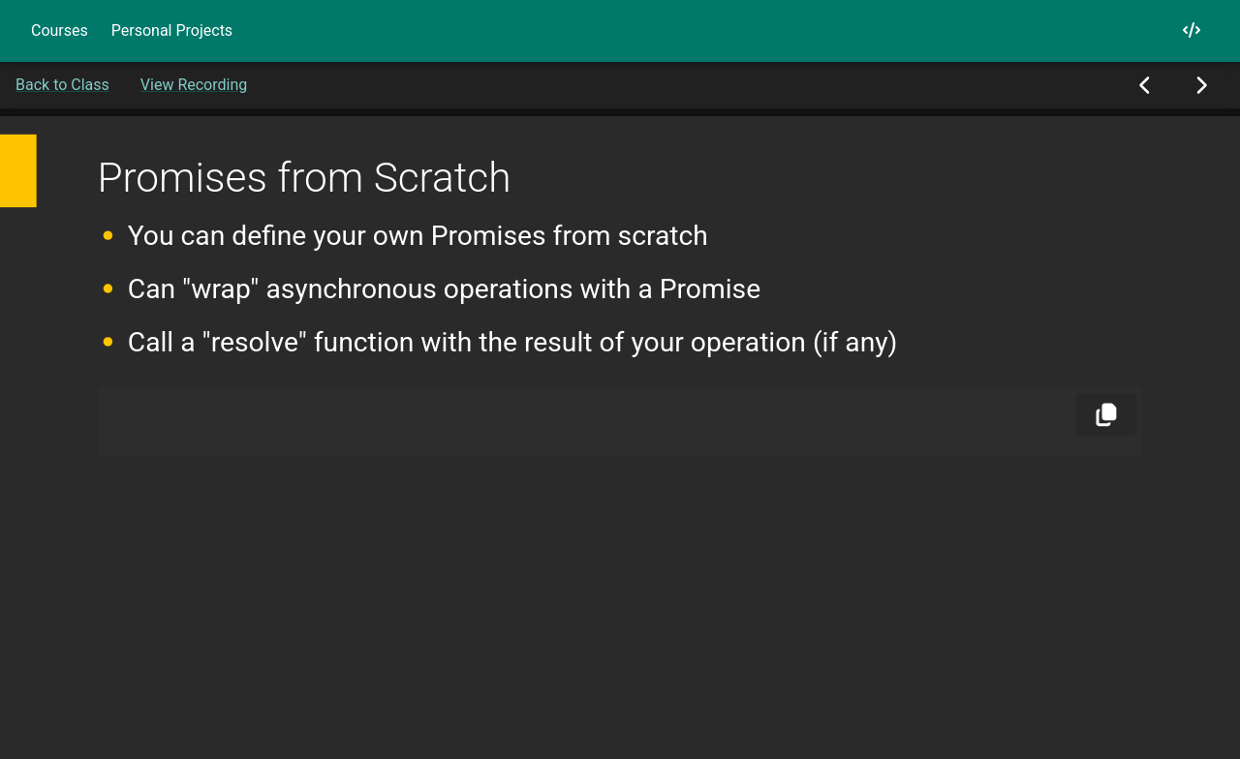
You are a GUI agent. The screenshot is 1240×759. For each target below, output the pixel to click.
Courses (59, 30)
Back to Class (62, 85)
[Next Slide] (1200, 85)
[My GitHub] (1191, 30)
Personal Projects (171, 30)
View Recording (193, 85)
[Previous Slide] (1145, 85)
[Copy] (1106, 414)
